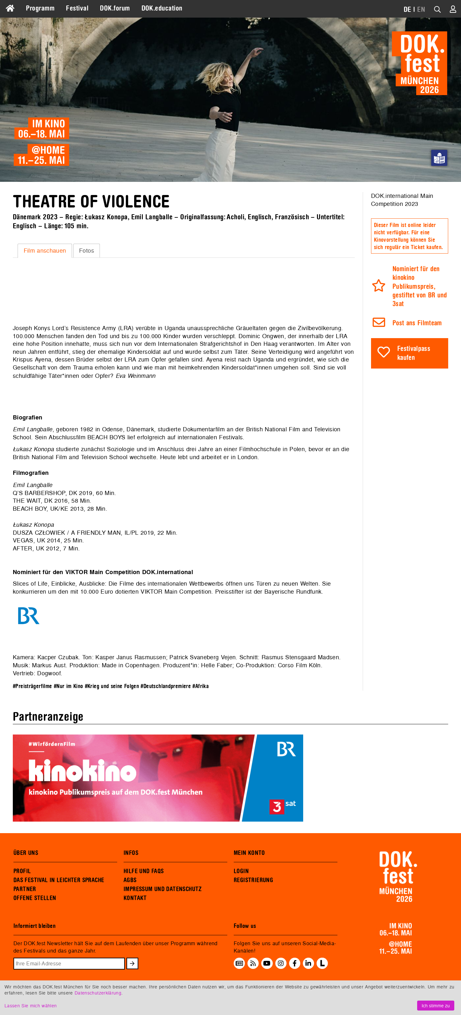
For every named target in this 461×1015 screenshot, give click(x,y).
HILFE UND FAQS (144, 871)
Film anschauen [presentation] (45, 251)
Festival (77, 8)
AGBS (130, 880)
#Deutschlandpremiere (166, 686)
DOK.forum (115, 8)
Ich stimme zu (436, 1006)
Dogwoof (48, 673)
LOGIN (241, 871)
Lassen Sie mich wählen (30, 1006)
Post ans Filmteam (417, 323)
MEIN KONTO (249, 853)
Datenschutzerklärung (98, 993)
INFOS (131, 853)
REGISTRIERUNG (253, 880)
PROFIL (22, 871)
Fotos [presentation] (86, 251)
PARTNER (24, 889)
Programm (40, 8)
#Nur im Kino (68, 686)
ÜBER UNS (25, 853)
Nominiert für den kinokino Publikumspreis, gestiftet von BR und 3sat (419, 286)
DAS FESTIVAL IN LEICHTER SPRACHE (58, 880)
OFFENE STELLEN (34, 898)
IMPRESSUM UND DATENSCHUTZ (163, 889)
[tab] (45, 251)
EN (421, 9)
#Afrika (200, 686)
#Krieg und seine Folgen (112, 686)
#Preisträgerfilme (32, 686)
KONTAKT (135, 898)
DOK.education (162, 8)
